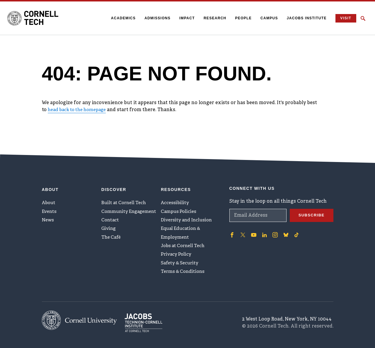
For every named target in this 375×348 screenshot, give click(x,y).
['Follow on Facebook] (231, 228)
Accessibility (175, 198)
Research (212, 18)
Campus (266, 18)
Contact (110, 217)
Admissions (155, 18)
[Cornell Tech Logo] (36, 18)
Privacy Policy (177, 256)
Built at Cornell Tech (125, 198)
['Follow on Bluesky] (284, 228)
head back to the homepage (80, 110)
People (240, 18)
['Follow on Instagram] (273, 228)
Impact (184, 18)
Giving (109, 227)
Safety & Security (181, 265)
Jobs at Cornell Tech (184, 246)
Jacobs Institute (304, 18)
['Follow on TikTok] (294, 228)
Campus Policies (179, 207)
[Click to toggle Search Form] (363, 18)
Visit (344, 18)
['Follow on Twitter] (242, 228)
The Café (111, 236)
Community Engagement (130, 207)
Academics (120, 18)
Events (50, 207)
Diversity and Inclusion (188, 217)
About (49, 198)
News (48, 217)
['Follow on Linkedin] (263, 228)
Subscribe (310, 209)
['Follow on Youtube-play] (252, 228)
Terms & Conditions (184, 275)
